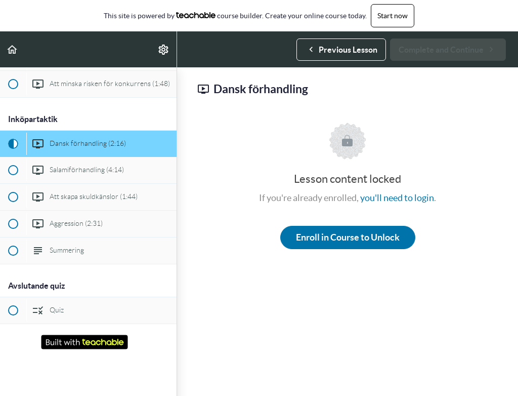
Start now (392, 16)
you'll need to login (397, 197)
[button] (12, 49)
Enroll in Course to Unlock (348, 237)
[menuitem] (164, 49)
